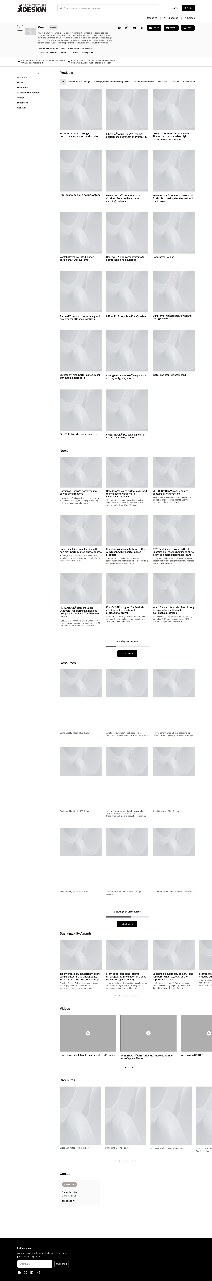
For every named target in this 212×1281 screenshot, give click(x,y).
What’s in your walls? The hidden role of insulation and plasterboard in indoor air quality (127, 734)
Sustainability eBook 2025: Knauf (75, 733)
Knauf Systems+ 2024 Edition (166, 811)
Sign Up (188, 8)
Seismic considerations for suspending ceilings (173, 892)
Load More (127, 653)
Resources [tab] (22, 82)
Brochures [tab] (22, 97)
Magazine (152, 18)
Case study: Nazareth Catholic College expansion (123, 893)
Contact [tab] (21, 102)
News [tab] (20, 77)
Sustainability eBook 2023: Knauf (75, 892)
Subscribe (171, 18)
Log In (174, 8)
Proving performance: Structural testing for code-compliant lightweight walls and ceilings (173, 734)
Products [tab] (22, 72)
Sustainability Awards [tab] (28, 87)
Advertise (190, 18)
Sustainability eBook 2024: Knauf (74, 811)
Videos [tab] (20, 92)
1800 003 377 (68, 1201)
